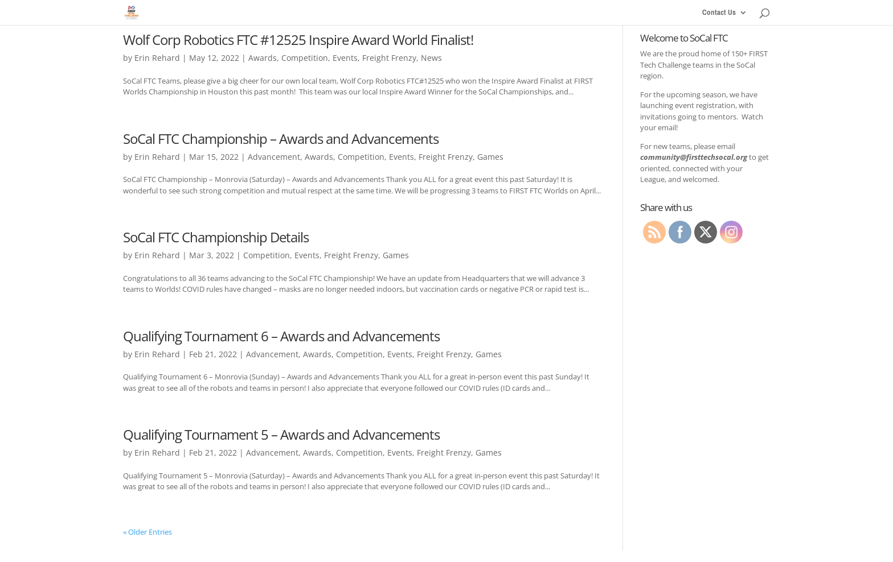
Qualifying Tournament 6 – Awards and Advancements (281, 336)
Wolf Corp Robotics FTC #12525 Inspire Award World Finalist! (298, 39)
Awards (262, 57)
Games (490, 156)
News (431, 57)
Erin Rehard (157, 57)
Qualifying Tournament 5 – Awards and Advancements (281, 434)
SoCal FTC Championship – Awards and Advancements (281, 138)
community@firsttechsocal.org (693, 157)
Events (345, 57)
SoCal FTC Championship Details (216, 237)
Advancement (274, 156)
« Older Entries (147, 532)
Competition (304, 57)
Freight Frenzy (389, 57)
